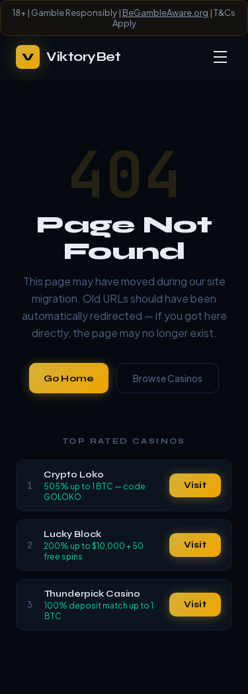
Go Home (69, 378)
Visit (195, 485)
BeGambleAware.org (165, 12)
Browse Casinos (167, 378)
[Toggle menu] (220, 57)
